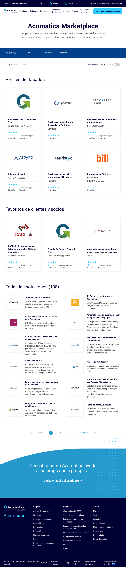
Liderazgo (37, 515)
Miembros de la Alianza (103, 527)
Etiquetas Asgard (16, 174)
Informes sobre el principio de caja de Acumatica (41, 383)
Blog (35, 539)
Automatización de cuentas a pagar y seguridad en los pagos (103, 316)
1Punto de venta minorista (37, 298)
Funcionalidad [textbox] (31, 53)
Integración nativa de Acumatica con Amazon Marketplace (102, 380)
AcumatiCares (71, 3)
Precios (75, 11)
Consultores (98, 531)
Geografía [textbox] (63, 53)
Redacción (37, 531)
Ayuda (65, 548)
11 (69, 433)
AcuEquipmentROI (33, 360)
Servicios (97, 519)
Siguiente (85, 433)
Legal (68, 563)
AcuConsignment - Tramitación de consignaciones (41, 337)
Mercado (66, 11)
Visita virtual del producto (61, 480)
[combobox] (33, 53)
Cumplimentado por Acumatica (103, 64)
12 (74, 433)
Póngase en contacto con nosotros (95, 3)
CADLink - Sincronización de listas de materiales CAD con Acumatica (22, 249)
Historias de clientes (56, 11)
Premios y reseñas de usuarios (76, 532)
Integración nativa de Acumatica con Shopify (40, 404)
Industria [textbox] (48, 53)
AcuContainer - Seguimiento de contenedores (101, 339)
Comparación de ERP (72, 537)
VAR (95, 515)
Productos (24, 11)
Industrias (34, 11)
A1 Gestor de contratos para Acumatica (100, 297)
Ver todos (11, 53)
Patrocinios (38, 527)
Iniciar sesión (117, 3)
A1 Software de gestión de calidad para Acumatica (41, 317)
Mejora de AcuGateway (97, 362)
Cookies (44, 563)
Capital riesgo (99, 523)
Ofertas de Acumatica (72, 541)
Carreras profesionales (42, 519)
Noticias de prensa (41, 535)
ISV (94, 511)
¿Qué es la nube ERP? (72, 511)
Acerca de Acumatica (42, 511)
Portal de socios (100, 539)
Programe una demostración (108, 11)
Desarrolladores (99, 535)
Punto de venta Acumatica (99, 405)
